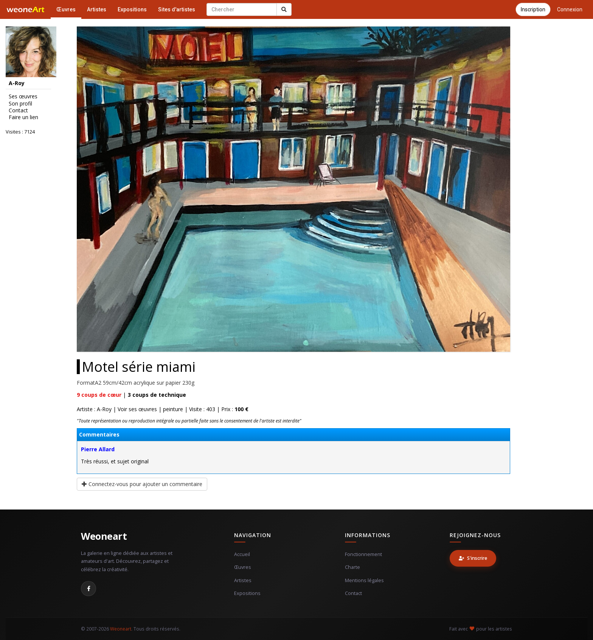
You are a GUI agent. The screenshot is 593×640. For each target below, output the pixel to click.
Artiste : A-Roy (94, 409)
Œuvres (66, 9)
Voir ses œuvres (137, 409)
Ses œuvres (23, 96)
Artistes (96, 9)
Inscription (533, 9)
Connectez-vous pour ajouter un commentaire (142, 484)
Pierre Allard (98, 449)
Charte (352, 567)
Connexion (569, 9)
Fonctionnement (363, 554)
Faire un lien (23, 117)
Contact (18, 110)
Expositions (132, 9)
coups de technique (157, 394)
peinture (173, 409)
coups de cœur (99, 394)
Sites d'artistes (176, 9)
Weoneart (104, 536)
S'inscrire (473, 558)
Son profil (20, 103)
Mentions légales (364, 580)
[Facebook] (88, 588)
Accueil (242, 554)
